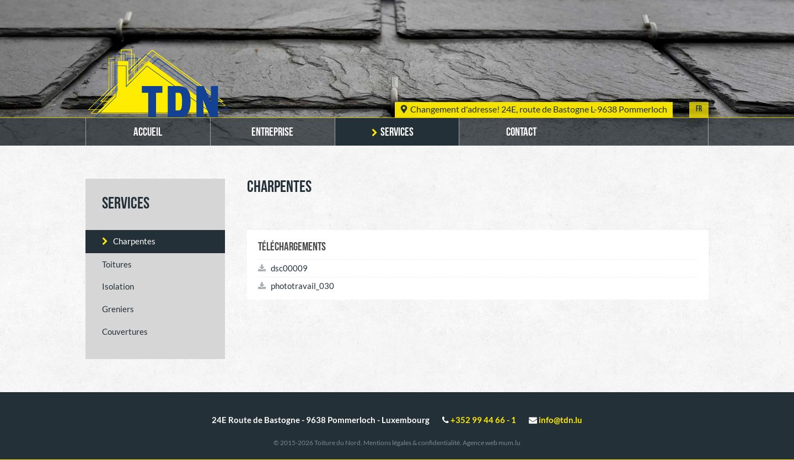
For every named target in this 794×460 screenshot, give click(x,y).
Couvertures (125, 331)
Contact (521, 132)
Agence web (480, 442)
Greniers (118, 309)
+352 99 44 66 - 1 (483, 420)
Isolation (118, 286)
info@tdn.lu (560, 420)
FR (699, 109)
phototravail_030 (296, 286)
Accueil (147, 132)
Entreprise (272, 132)
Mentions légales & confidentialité (411, 442)
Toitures (117, 264)
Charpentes (134, 241)
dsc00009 (283, 268)
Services (397, 132)
